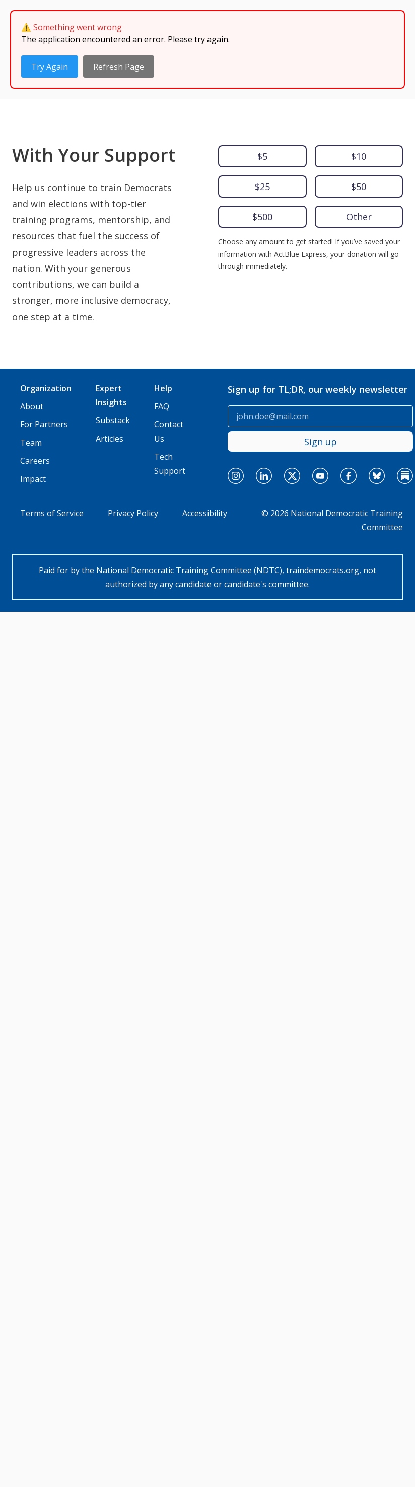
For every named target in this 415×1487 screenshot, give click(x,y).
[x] (292, 389)
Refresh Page (118, 66)
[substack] (405, 389)
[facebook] (348, 389)
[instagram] (236, 389)
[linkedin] (264, 389)
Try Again (49, 66)
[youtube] (320, 389)
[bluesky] (377, 389)
